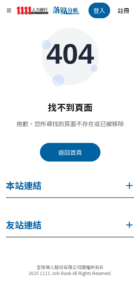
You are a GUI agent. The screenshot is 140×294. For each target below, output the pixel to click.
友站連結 (70, 224)
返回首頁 (70, 152)
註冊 (124, 10)
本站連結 (70, 185)
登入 (99, 10)
